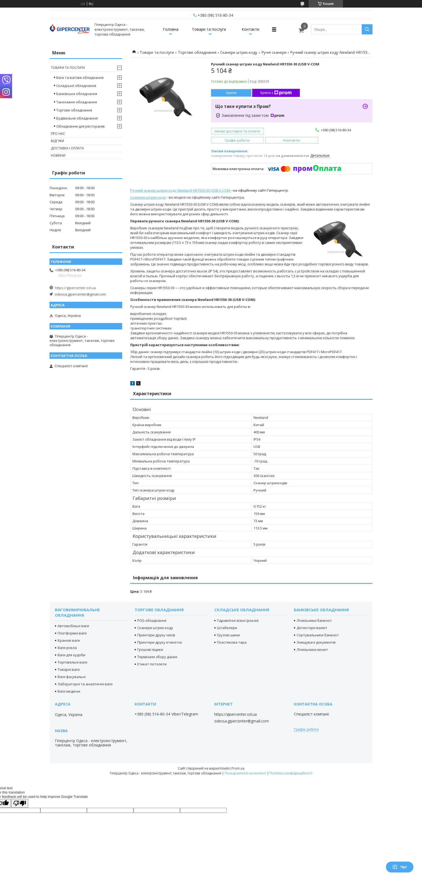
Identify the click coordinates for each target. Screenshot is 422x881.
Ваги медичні (69, 691)
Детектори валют (312, 627)
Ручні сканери (273, 52)
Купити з (276, 92)
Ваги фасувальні (72, 676)
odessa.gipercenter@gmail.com (80, 294)
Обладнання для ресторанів (80, 126)
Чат (399, 867)
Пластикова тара (232, 642)
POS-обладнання (151, 620)
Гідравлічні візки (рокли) (237, 620)
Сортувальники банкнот (318, 635)
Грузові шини (228, 635)
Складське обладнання (76, 85)
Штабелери (227, 627)
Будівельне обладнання (77, 118)
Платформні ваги (72, 633)
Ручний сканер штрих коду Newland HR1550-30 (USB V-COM (180, 190)
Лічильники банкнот (314, 620)
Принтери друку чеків (156, 635)
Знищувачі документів (316, 642)
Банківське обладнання (76, 93)
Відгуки (57, 141)
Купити (231, 93)
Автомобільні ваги (73, 625)
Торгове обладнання (197, 52)
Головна (170, 29)
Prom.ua (237, 768)
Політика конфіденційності (291, 773)
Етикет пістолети (152, 664)
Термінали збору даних (157, 656)
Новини (58, 155)
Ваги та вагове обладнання (80, 77)
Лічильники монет (312, 649)
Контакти (250, 29)
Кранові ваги (69, 640)
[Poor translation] (19, 803)
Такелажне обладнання (76, 102)
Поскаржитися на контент (245, 773)
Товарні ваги (69, 669)
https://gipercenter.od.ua (75, 288)
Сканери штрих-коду (238, 52)
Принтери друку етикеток (159, 642)
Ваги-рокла (67, 647)
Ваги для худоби (71, 654)
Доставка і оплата (67, 148)
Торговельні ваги (72, 662)
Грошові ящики (150, 649)
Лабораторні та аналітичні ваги (85, 684)
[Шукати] (367, 29)
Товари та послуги (209, 29)
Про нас (58, 133)
